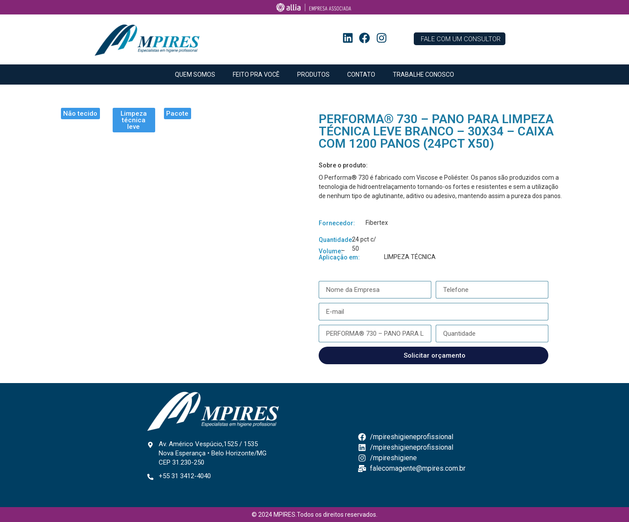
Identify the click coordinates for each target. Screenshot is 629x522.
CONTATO (361, 74)
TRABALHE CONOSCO (423, 74)
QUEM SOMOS (195, 74)
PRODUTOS (313, 74)
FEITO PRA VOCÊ (256, 74)
